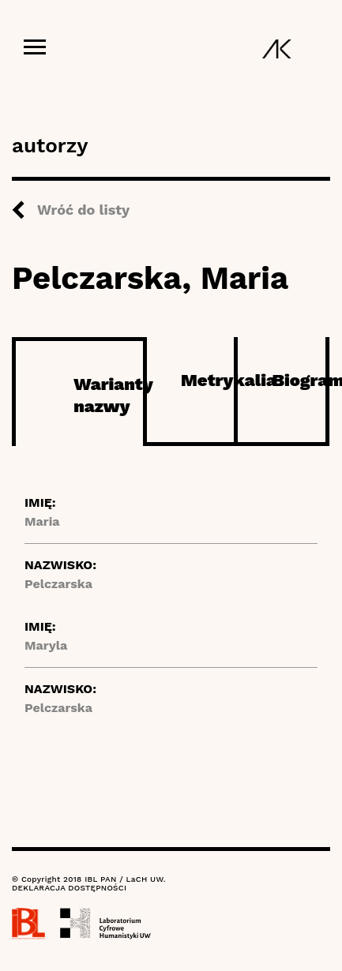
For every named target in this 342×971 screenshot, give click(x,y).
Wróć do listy (83, 209)
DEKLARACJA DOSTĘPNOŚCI (69, 887)
